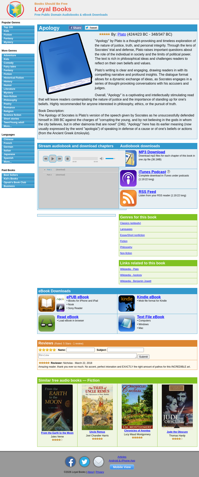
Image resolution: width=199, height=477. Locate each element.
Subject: (101, 350)
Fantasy (8, 38)
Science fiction (12, 115)
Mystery (8, 42)
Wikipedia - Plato (129, 269)
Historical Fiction (14, 77)
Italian (7, 150)
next (60, 159)
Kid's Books (11, 178)
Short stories (11, 118)
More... (8, 126)
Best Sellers (11, 175)
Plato (122, 34)
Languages (126, 229)
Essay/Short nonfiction (132, 235)
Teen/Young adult (14, 122)
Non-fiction (126, 253)
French (8, 143)
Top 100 (8, 27)
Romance (9, 107)
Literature (9, 88)
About (90, 472)
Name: (61, 350)
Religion (8, 111)
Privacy (100, 472)
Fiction (123, 241)
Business (9, 186)
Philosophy (126, 247)
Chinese (8, 139)
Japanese (9, 154)
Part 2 (49, 175)
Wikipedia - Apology (131, 275)
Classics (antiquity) (130, 223)
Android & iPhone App (122, 460)
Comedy (8, 62)
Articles (122, 456)
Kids (6, 31)
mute (102, 158)
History (8, 81)
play (53, 159)
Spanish (8, 158)
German (8, 146)
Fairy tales (10, 66)
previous (46, 159)
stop (67, 159)
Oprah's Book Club (15, 182)
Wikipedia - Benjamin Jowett (135, 281)
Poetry (7, 103)
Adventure (10, 55)
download (61, 170)
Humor (8, 85)
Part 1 (49, 170)
